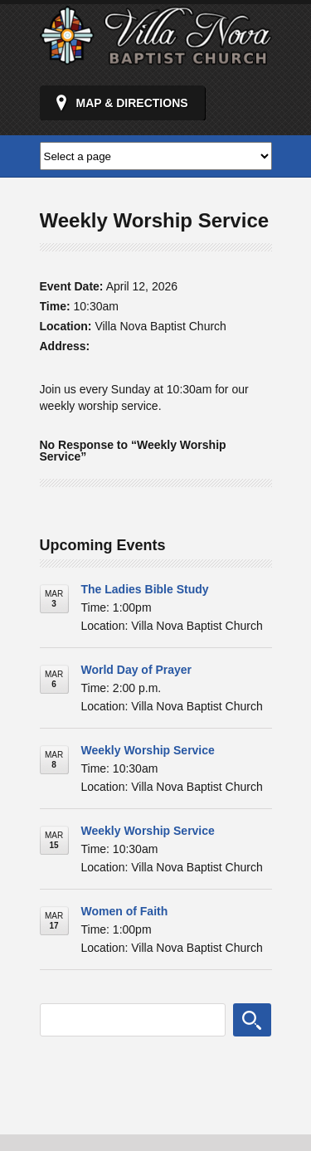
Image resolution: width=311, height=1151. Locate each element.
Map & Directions (132, 103)
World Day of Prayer (136, 669)
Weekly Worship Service (148, 750)
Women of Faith (124, 911)
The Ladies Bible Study (145, 589)
